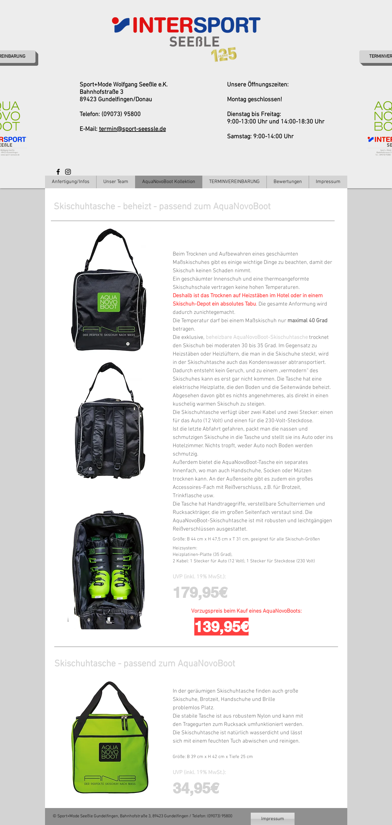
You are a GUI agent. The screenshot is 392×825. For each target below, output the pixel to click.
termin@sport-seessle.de (132, 129)
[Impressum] (273, 819)
